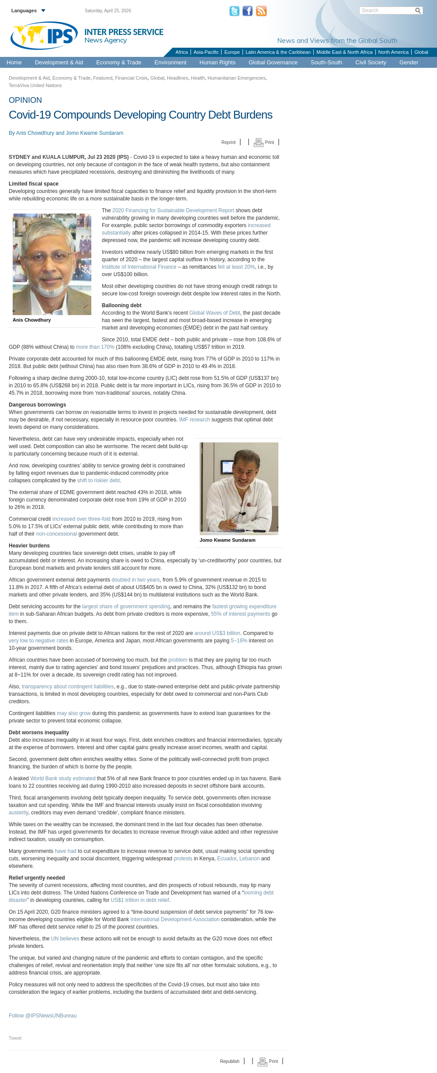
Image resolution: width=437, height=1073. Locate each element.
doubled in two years (135, 580)
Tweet (15, 1038)
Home (14, 62)
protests (183, 859)
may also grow (73, 713)
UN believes (65, 939)
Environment (171, 62)
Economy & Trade (118, 62)
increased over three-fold (81, 519)
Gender (408, 62)
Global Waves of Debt (214, 313)
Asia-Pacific (206, 52)
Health (198, 78)
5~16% (239, 641)
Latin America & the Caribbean (278, 52)
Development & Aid (59, 62)
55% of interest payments (240, 614)
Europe (231, 52)
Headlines (177, 78)
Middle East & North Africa (344, 52)
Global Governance (273, 62)
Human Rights (218, 62)
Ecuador (226, 859)
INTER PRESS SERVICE (123, 32)
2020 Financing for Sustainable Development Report (173, 210)
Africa (182, 52)
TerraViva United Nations (35, 85)
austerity (18, 813)
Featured (102, 78)
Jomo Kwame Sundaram (94, 133)
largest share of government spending (126, 606)
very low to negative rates (38, 641)
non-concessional (56, 534)
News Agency (105, 39)
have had (65, 851)
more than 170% (95, 347)
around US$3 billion (217, 633)
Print (263, 142)
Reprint (229, 142)
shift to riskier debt (98, 480)
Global (421, 52)
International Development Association (175, 919)
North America (393, 52)
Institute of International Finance (139, 267)
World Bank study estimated (62, 778)
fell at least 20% (236, 267)
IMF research (194, 420)
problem (178, 660)
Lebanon (249, 859)
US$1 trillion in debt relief (140, 900)
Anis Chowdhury (35, 133)
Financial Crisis (131, 78)
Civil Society (370, 62)
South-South (326, 62)
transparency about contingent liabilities (68, 687)
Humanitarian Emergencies (237, 78)
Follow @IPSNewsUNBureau (43, 1016)
